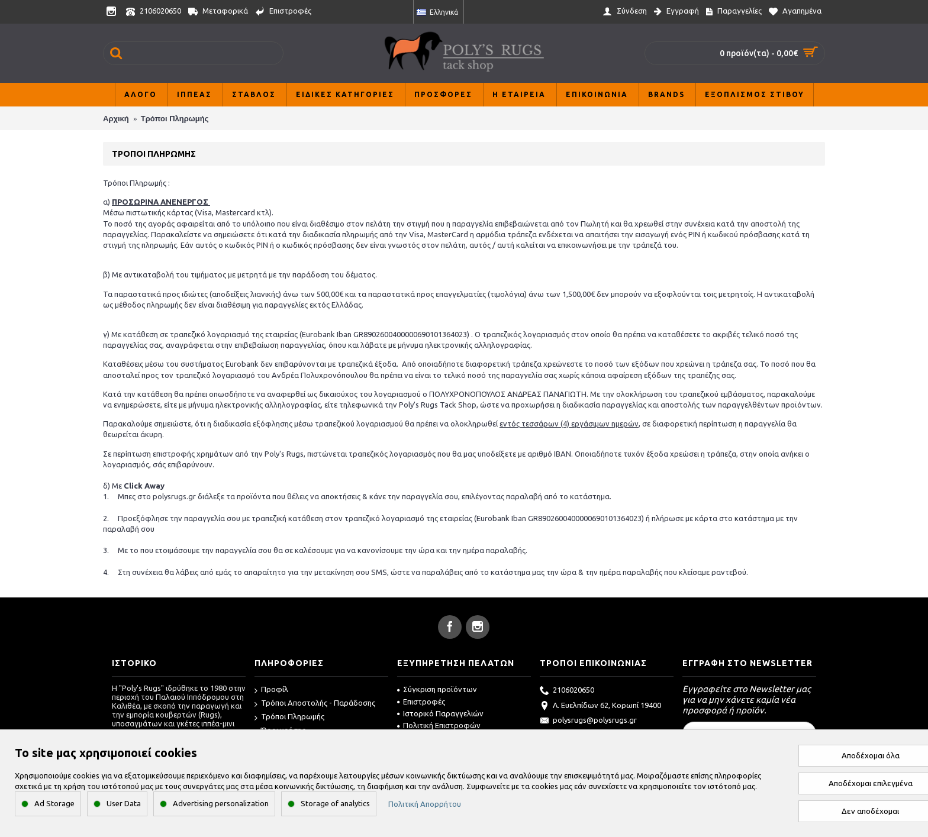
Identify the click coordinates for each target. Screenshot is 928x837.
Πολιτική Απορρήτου (424, 804)
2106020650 (567, 691)
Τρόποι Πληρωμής (289, 717)
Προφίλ (271, 690)
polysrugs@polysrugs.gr (588, 721)
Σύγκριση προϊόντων (437, 689)
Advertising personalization (221, 803)
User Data (124, 803)
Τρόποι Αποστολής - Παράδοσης (314, 704)
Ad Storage (54, 803)
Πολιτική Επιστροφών (439, 725)
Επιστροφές (421, 701)
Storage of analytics (335, 803)
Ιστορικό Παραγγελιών (440, 713)
